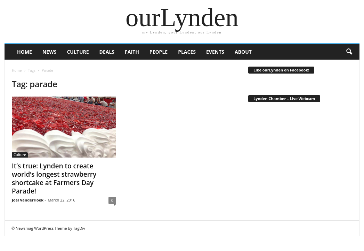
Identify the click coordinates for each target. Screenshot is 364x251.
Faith (132, 51)
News (49, 51)
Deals (106, 51)
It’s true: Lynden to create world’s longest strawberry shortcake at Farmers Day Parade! (54, 178)
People (158, 51)
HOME (24, 51)
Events (215, 51)
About (243, 51)
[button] (349, 52)
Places (187, 51)
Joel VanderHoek (27, 200)
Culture (78, 51)
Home (17, 70)
